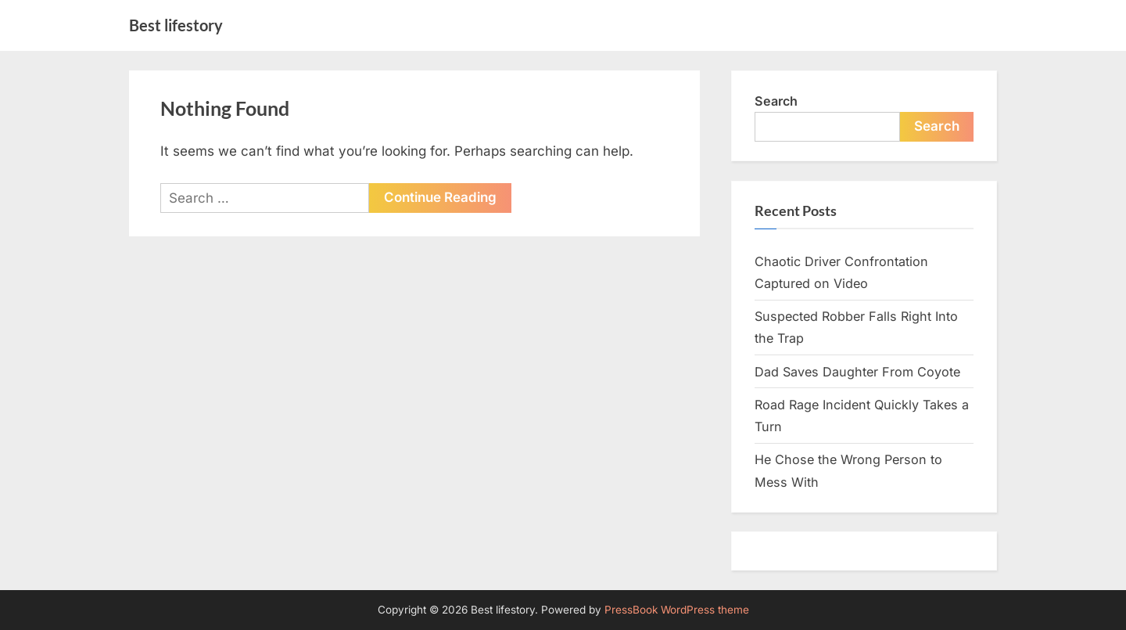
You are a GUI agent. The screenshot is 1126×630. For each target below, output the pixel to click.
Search (776, 101)
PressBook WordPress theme (676, 609)
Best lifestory (176, 25)
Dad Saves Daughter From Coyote (857, 372)
